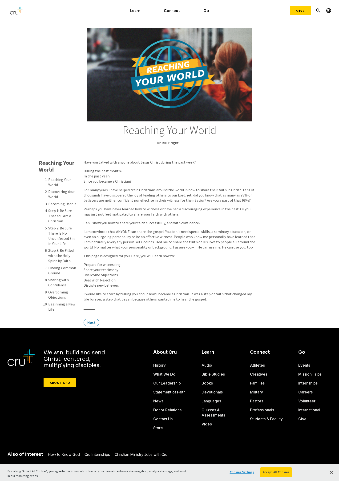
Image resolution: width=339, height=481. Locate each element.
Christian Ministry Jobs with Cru (141, 454)
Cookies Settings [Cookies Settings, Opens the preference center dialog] (242, 472)
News (158, 401)
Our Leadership (167, 383)
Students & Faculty (266, 419)
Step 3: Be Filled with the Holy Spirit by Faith (61, 255)
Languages (211, 401)
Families (257, 383)
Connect (172, 10)
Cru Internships (97, 454)
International (309, 410)
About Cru (60, 383)
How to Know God (64, 454)
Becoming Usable (62, 203)
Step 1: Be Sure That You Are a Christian (60, 215)
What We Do (164, 374)
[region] (169, 472)
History (159, 365)
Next (91, 322)
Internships (308, 383)
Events (304, 365)
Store (158, 427)
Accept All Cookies (276, 472)
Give (300, 10)
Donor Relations (167, 410)
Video (207, 424)
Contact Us (163, 419)
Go (206, 10)
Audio (207, 365)
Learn (135, 10)
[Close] (331, 472)
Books (207, 383)
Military (256, 392)
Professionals (262, 410)
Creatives (258, 374)
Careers (305, 392)
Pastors (256, 401)
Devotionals (212, 392)
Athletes (257, 365)
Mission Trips (310, 374)
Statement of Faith (169, 392)
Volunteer (306, 401)
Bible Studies (213, 374)
